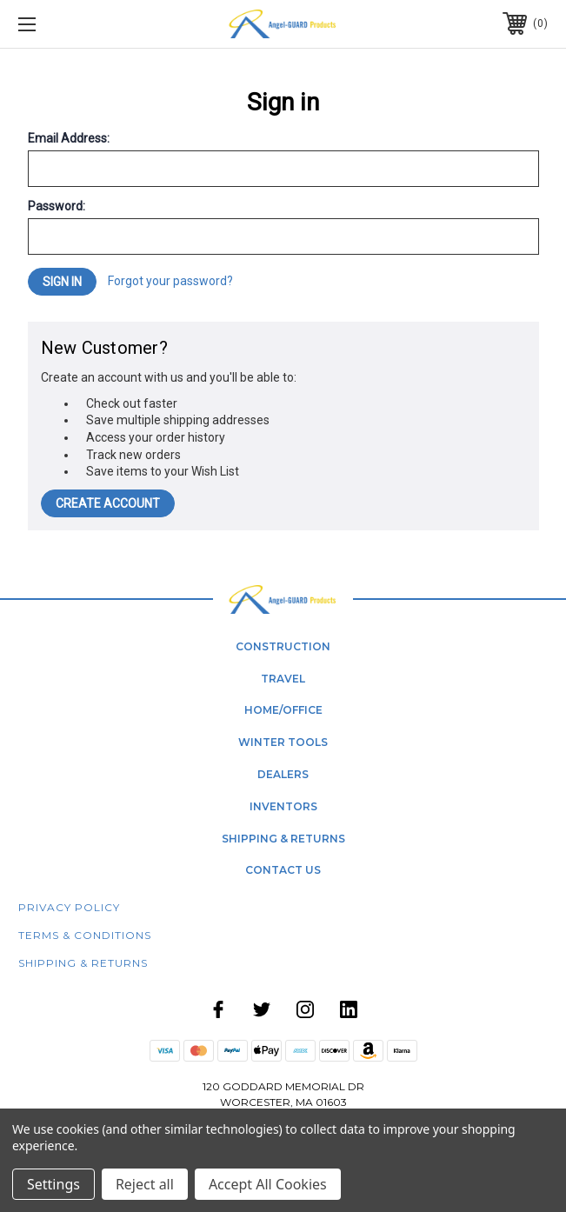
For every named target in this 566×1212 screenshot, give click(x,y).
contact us (283, 869)
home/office (283, 709)
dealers (283, 774)
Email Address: (69, 138)
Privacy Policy (69, 907)
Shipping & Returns (83, 962)
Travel (283, 678)
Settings (53, 1184)
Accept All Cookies (268, 1184)
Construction (283, 646)
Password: (56, 206)
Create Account (108, 503)
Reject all (145, 1184)
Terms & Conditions (84, 935)
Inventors (283, 806)
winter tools (283, 742)
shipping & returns (283, 838)
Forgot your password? (170, 281)
